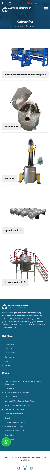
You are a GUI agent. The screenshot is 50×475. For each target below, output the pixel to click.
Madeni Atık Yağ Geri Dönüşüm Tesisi (19, 401)
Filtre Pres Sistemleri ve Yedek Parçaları (25, 74)
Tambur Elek (11, 126)
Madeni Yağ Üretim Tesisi (15, 409)
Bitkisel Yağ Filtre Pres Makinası (17, 392)
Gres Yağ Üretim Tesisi (14, 413)
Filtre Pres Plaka (11, 397)
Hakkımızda (9, 344)
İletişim (7, 365)
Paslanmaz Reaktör (15, 282)
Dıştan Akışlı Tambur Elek (14, 431)
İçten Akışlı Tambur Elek (14, 426)
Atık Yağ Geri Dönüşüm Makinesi (17, 405)
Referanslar (9, 357)
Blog (6, 361)
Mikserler (9, 178)
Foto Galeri (9, 348)
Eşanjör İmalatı (13, 230)
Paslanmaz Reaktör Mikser (15, 422)
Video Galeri (10, 352)
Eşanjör (8, 418)
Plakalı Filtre (9, 388)
